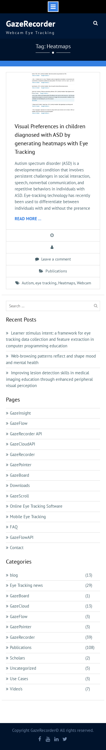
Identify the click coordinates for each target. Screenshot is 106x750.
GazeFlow (18, 423)
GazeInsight (20, 413)
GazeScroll (19, 496)
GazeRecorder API (26, 433)
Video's (16, 689)
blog (14, 575)
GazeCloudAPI (22, 444)
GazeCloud (19, 606)
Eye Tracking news (26, 585)
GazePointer (20, 464)
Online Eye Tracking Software (36, 506)
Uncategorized (23, 668)
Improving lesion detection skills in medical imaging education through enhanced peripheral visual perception (49, 379)
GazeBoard (19, 475)
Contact (16, 547)
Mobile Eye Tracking (28, 516)
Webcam (84, 282)
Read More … (28, 218)
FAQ (14, 527)
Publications (56, 271)
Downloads (20, 485)
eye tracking (46, 282)
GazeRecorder (30, 23)
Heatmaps (66, 282)
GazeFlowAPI (21, 537)
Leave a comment (56, 259)
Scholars (17, 658)
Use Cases (19, 678)
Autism (28, 282)
